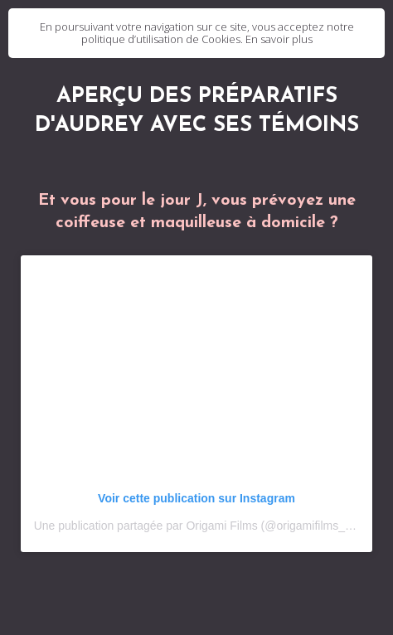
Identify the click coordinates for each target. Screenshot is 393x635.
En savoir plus (279, 39)
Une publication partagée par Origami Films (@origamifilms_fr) (195, 525)
